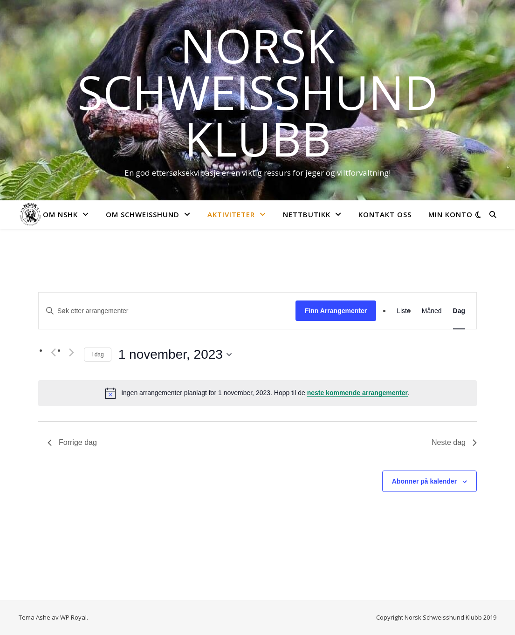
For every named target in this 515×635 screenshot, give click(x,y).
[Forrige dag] (53, 352)
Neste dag (454, 442)
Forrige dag (72, 442)
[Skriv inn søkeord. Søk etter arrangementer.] (167, 311)
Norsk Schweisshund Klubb (257, 92)
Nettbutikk (306, 214)
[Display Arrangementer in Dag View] (459, 311)
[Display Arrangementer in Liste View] (404, 311)
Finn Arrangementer (336, 310)
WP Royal (73, 617)
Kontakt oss (385, 214)
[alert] (257, 393)
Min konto (450, 214)
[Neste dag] (71, 352)
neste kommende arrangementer (357, 392)
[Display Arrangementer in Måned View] (432, 311)
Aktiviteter (231, 214)
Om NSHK (60, 214)
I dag (97, 354)
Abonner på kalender (424, 481)
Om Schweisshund (142, 214)
